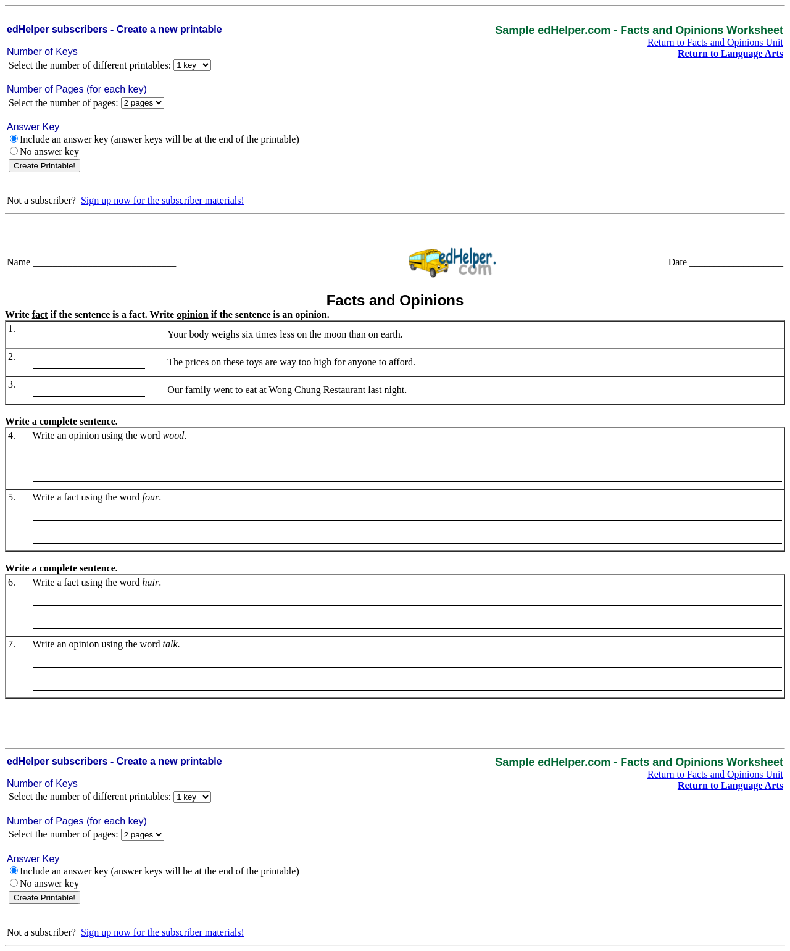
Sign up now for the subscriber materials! (162, 200)
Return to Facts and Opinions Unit (715, 42)
